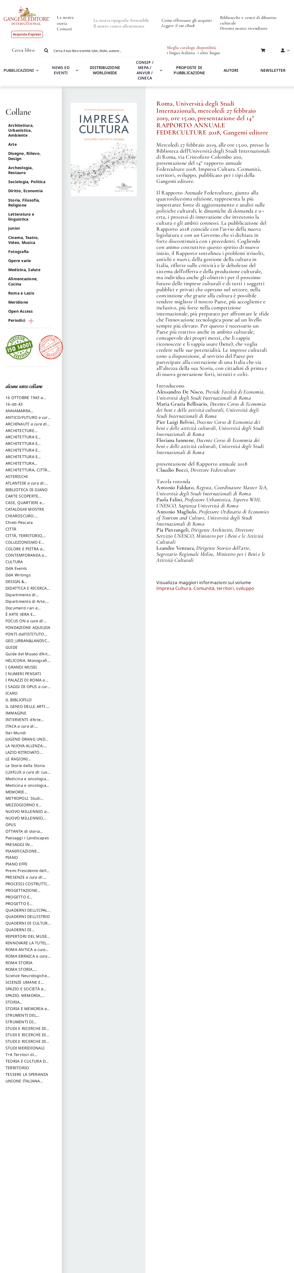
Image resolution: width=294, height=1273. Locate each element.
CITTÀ (10, 529)
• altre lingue (209, 53)
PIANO (11, 857)
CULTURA (14, 561)
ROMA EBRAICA (26, 958)
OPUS (10, 824)
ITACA (20, 729)
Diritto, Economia (25, 190)
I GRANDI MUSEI (21, 667)
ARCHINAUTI (26, 426)
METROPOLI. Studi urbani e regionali (22, 801)
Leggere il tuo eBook (178, 25)
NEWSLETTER (272, 70)
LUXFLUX (26, 774)
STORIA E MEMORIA (26, 1011)
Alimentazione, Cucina (23, 281)
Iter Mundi (15, 732)
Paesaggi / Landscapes (27, 837)
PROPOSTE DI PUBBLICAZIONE (189, 70)
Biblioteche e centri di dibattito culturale (248, 20)
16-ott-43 (14, 404)
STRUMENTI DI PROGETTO (19, 1024)
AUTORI (231, 70)
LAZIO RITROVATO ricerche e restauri (23, 755)
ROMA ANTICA (25, 952)
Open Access (20, 311)
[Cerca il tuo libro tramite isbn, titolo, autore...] (100, 50)
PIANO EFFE (16, 864)
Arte (12, 144)
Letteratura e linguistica (21, 216)
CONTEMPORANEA (25, 557)
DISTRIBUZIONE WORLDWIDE (105, 70)
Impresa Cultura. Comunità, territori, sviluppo (205, 588)
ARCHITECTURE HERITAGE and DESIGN (27, 433)
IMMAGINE (15, 713)
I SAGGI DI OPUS (27, 689)
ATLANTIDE (25, 485)
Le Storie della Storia (25, 765)
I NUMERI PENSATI (23, 673)
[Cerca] (46, 50)
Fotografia (18, 251)
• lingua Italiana (181, 53)
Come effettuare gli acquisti (187, 20)
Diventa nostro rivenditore (244, 28)
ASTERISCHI (16, 476)
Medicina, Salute (24, 269)
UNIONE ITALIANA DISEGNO (22, 1083)
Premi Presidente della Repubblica (27, 873)
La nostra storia (65, 20)
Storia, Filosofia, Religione (24, 202)
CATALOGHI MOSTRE (24, 509)
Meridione (18, 302)
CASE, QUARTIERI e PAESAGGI (23, 505)
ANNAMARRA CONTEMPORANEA (23, 413)
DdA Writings (18, 575)
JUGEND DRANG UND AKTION (25, 741)
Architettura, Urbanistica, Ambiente (21, 130)
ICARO (11, 693)
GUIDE (11, 647)
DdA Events (16, 568)
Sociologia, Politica (26, 181)
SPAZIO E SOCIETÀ (27, 991)
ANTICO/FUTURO (27, 420)
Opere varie (19, 260)
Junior (14, 228)
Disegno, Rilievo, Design (24, 156)
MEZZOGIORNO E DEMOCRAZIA (21, 807)
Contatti (64, 29)
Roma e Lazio (21, 293)
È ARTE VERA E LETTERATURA (19, 617)
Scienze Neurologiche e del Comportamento (27, 978)
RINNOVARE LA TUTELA (27, 945)
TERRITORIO (17, 1067)
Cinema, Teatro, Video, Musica (23, 240)
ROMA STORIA (19, 962)
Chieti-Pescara (19, 522)
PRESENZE (24, 880)
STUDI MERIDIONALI (25, 1048)
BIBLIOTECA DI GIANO (26, 489)
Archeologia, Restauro (20, 170)
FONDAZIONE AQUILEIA (28, 627)
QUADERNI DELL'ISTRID (27, 916)
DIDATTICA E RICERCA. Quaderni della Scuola (26, 590)
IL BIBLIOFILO (18, 699)
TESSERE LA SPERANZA (26, 1074)
